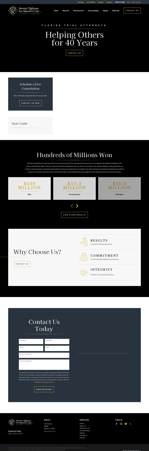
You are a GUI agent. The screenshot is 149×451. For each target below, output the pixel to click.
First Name (20, 340)
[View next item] (77, 206)
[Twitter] (130, 424)
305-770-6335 (134, 2)
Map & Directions (49, 431)
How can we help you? (23, 361)
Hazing (82, 433)
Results (101, 2)
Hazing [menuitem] (105, 10)
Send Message (41, 389)
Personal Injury (85, 430)
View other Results (74, 215)
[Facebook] (116, 424)
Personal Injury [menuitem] (93, 10)
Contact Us (132, 10)
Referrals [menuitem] (115, 10)
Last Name (46, 340)
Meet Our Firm (85, 428)
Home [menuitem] (56, 10)
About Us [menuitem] (66, 10)
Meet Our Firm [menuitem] (78, 10)
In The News (91, 2)
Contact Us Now (30, 103)
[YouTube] (126, 424)
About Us (83, 426)
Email (44, 347)
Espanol (109, 2)
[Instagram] (121, 424)
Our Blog (81, 2)
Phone (19, 347)
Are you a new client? (23, 354)
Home (82, 423)
